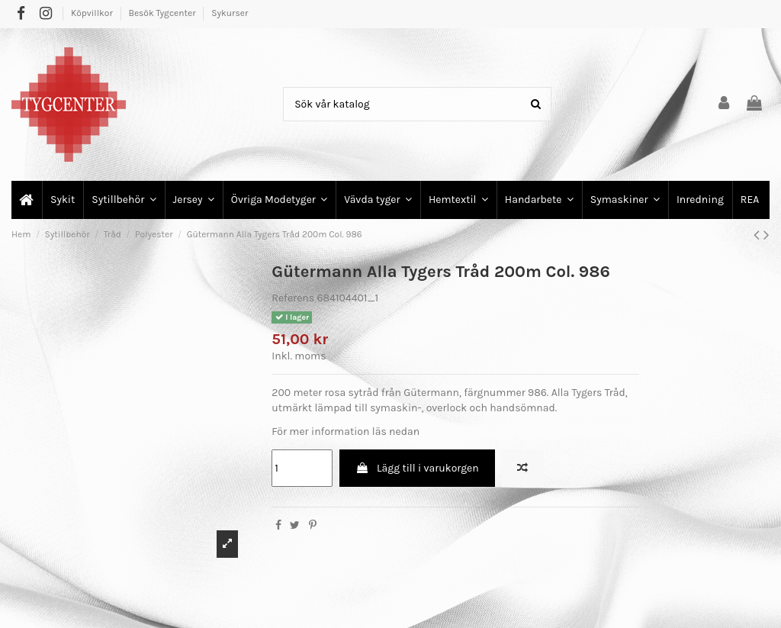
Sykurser (229, 13)
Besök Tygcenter (163, 13)
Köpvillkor (93, 13)
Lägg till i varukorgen (417, 468)
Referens (293, 297)
